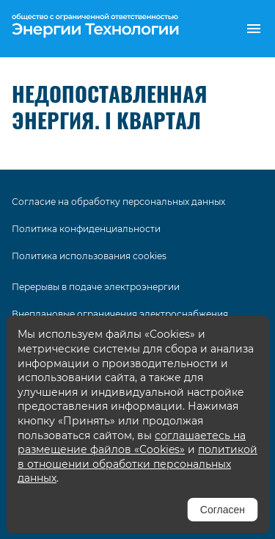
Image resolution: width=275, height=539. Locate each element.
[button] (253, 28)
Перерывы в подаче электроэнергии (96, 286)
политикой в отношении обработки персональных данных (137, 464)
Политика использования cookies (89, 255)
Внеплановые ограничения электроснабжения (120, 313)
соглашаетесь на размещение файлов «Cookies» (132, 443)
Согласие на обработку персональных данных (118, 201)
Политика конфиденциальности (86, 228)
